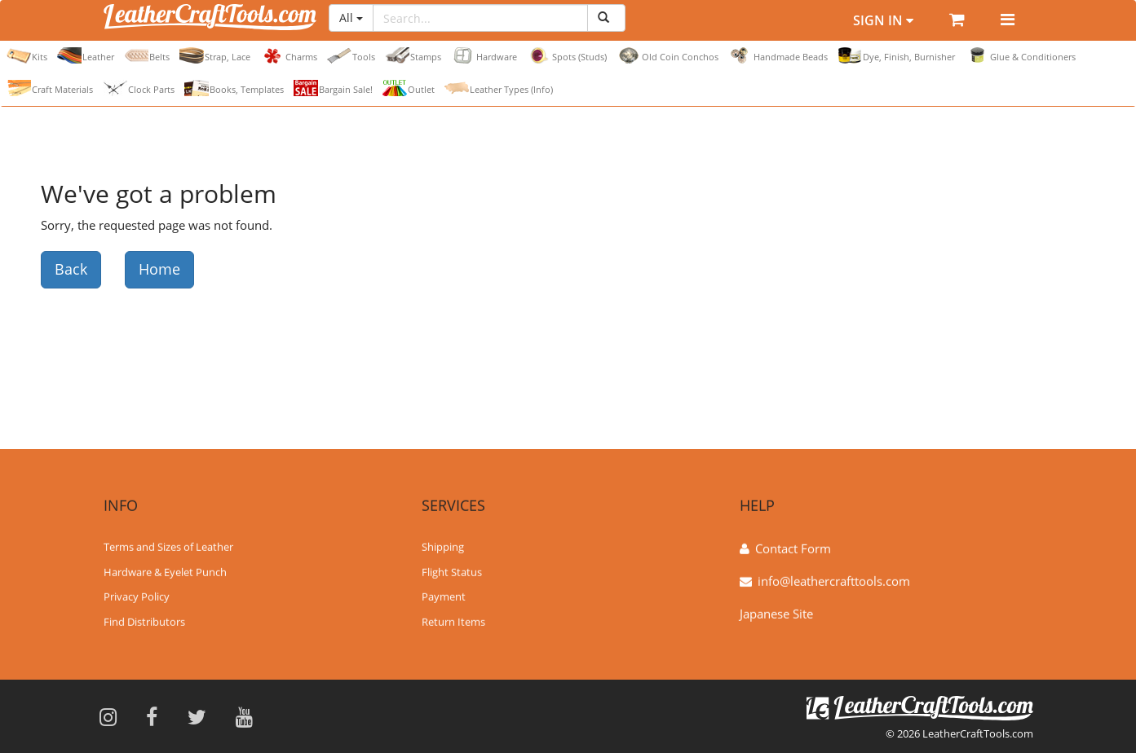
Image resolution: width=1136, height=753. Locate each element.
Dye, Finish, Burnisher (896, 55)
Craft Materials (50, 88)
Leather (85, 55)
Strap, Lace (214, 55)
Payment (444, 595)
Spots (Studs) (567, 55)
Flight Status (452, 570)
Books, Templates (234, 88)
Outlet (408, 88)
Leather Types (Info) (498, 88)
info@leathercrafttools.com (834, 580)
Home (159, 269)
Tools (351, 55)
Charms (288, 55)
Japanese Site (776, 613)
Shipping (443, 546)
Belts (147, 55)
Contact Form (793, 547)
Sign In (883, 20)
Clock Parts (139, 88)
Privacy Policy (137, 595)
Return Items (453, 621)
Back (71, 269)
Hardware (484, 55)
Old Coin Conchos (667, 55)
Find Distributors (144, 621)
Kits (27, 55)
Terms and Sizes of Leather (168, 546)
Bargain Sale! (333, 88)
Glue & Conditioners (1020, 55)
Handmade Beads (778, 55)
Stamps (413, 55)
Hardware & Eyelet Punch (165, 570)
